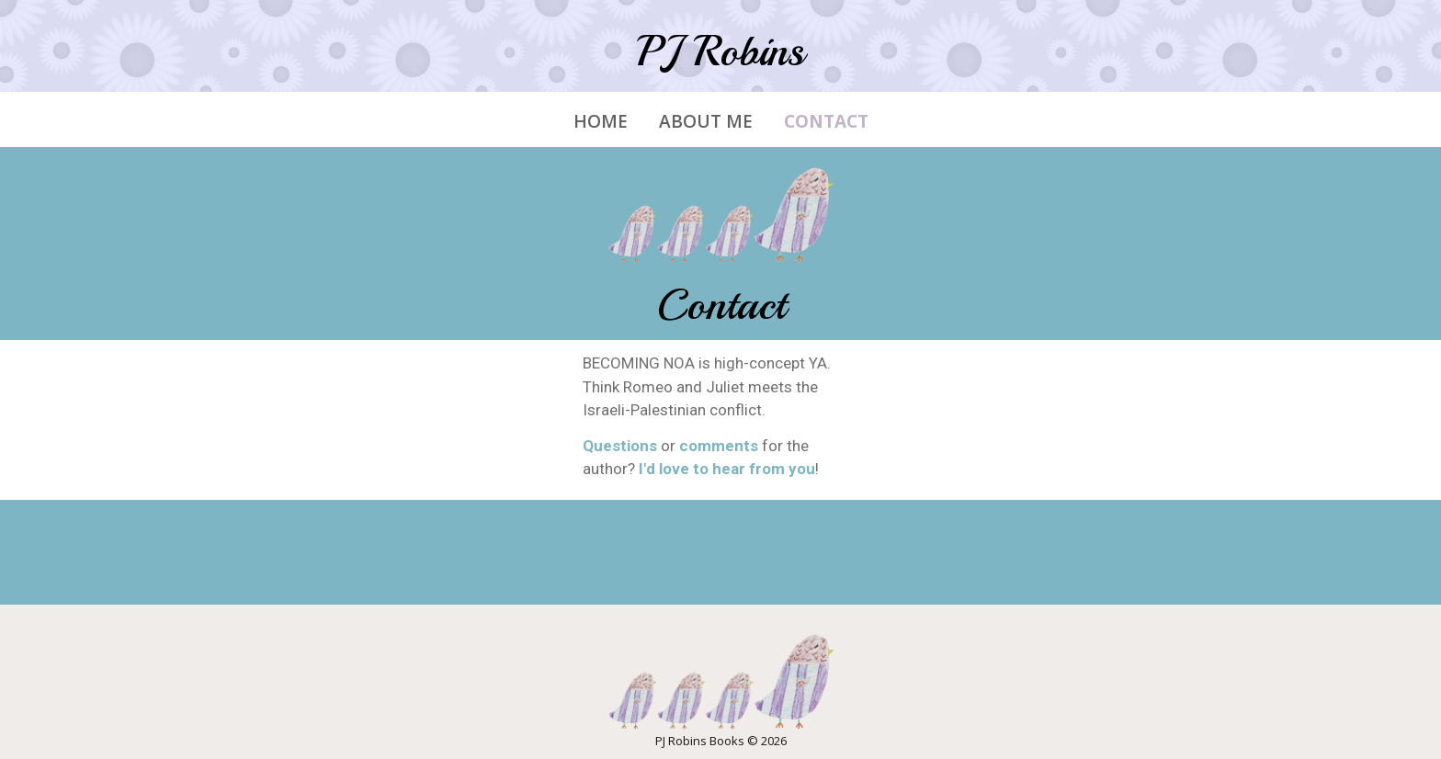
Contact (826, 121)
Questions (620, 445)
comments (718, 445)
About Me (706, 121)
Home (600, 121)
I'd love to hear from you (727, 468)
